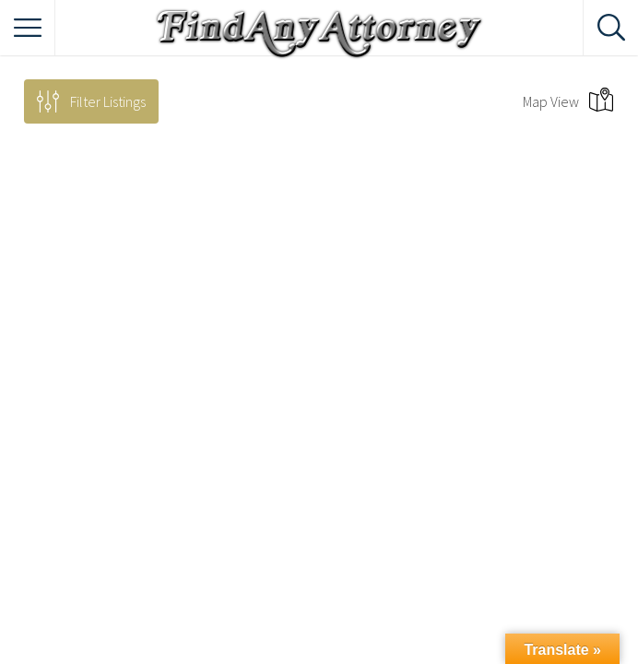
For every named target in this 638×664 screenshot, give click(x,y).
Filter (108, 101)
